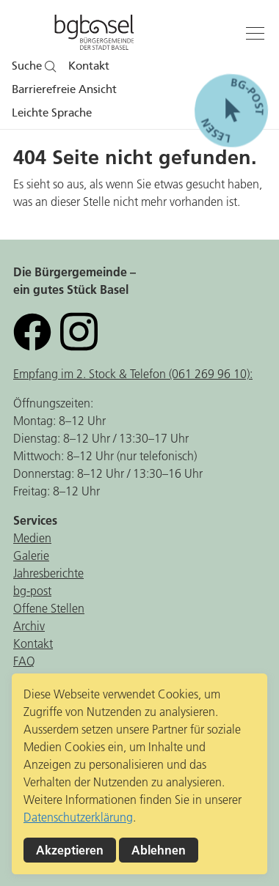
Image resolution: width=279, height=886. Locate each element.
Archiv (29, 626)
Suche (34, 66)
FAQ (24, 661)
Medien (32, 538)
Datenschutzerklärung (78, 817)
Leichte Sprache (52, 112)
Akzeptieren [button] (70, 850)
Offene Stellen (48, 608)
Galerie (31, 555)
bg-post (32, 590)
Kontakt (88, 66)
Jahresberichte (48, 573)
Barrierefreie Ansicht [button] (64, 89)
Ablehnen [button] (158, 850)
